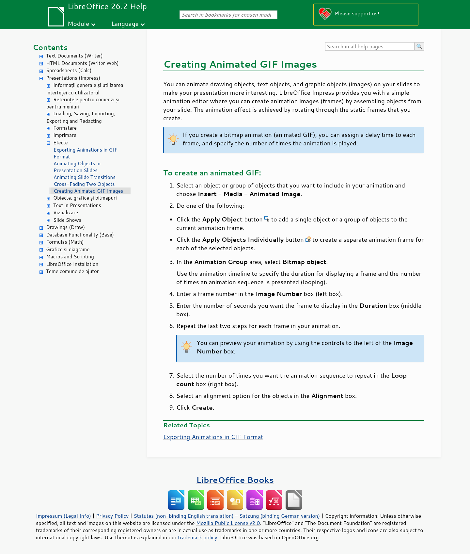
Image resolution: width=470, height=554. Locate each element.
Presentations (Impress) (73, 77)
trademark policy (197, 537)
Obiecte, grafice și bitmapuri (85, 197)
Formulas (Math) (65, 241)
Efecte (60, 142)
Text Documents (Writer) (74, 55)
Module (78, 23)
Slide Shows (67, 220)
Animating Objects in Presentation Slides (77, 167)
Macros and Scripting (70, 256)
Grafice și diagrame (67, 249)
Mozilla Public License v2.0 (228, 523)
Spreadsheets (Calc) (68, 70)
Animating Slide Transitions (85, 177)
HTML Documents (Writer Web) (82, 63)
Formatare (65, 127)
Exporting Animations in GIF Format (86, 153)
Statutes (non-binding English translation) (183, 515)
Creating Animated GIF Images (88, 190)
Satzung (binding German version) (280, 515)
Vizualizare (65, 212)
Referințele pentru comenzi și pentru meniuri (82, 103)
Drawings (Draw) (65, 227)
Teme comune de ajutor (72, 271)
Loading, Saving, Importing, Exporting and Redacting (80, 117)
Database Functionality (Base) (80, 234)
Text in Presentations (77, 205)
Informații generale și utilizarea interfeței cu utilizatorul (84, 89)
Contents (50, 47)
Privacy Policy (112, 515)
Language (125, 23)
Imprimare (64, 135)
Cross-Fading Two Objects (84, 184)
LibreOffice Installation (72, 264)
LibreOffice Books (235, 479)
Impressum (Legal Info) (63, 515)
